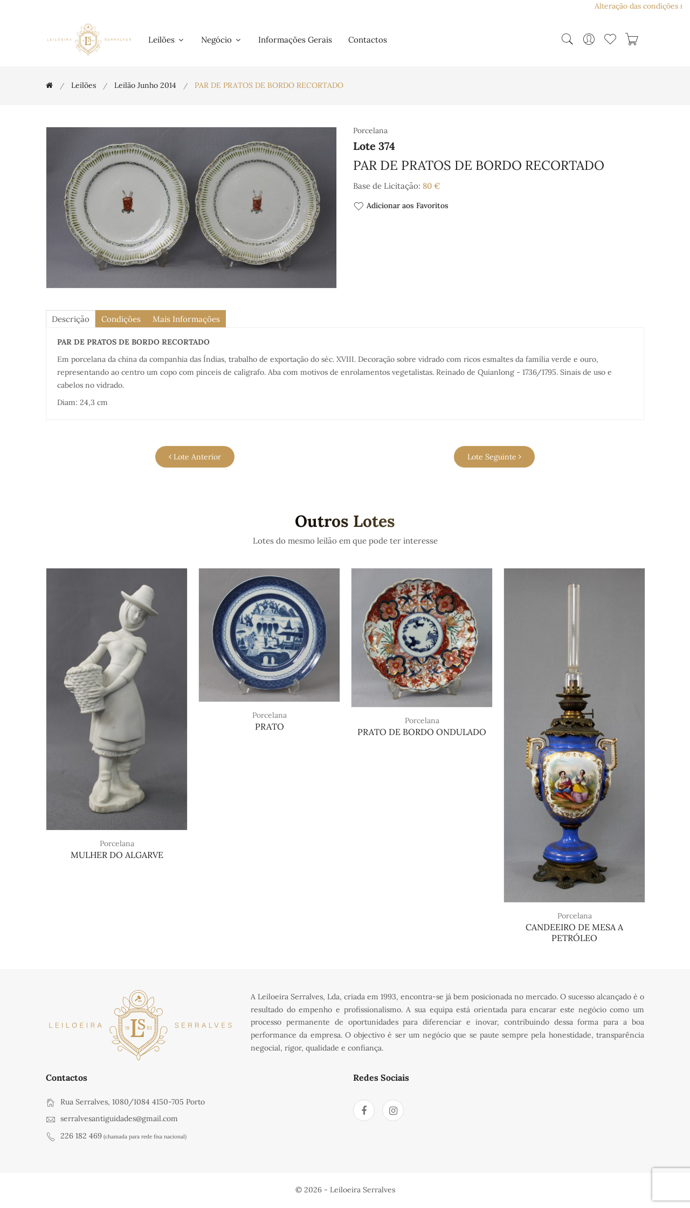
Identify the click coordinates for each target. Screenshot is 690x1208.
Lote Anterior (195, 457)
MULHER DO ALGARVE (117, 855)
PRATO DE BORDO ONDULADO (421, 732)
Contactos (367, 40)
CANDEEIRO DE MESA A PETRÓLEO (574, 932)
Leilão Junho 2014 (145, 85)
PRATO (269, 727)
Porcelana (117, 844)
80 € (431, 186)
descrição (72, 319)
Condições (125, 319)
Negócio (221, 40)
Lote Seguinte (494, 457)
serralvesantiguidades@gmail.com (119, 1119)
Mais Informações (193, 319)
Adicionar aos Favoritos (400, 206)
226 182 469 (81, 1136)
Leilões (166, 40)
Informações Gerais (295, 40)
